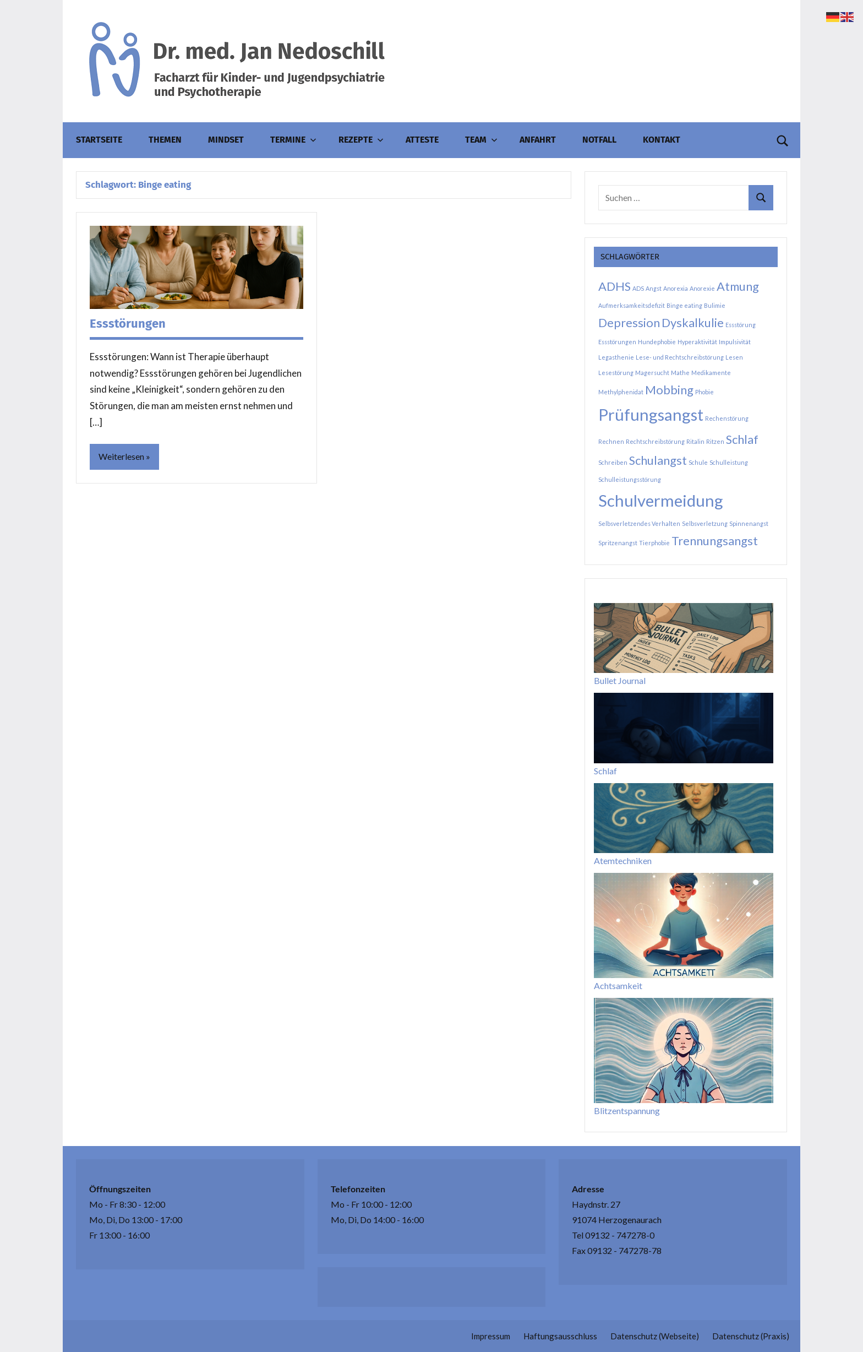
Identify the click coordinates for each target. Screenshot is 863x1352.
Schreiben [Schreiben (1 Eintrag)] (612, 462)
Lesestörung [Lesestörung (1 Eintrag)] (615, 372)
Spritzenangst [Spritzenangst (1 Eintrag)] (617, 542)
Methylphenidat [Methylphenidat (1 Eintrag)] (620, 391)
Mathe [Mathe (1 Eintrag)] (680, 372)
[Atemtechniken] (683, 818)
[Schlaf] (683, 728)
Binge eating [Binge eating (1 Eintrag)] (684, 305)
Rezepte (361, 139)
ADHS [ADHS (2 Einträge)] (614, 286)
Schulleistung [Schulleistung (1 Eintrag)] (728, 462)
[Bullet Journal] (683, 638)
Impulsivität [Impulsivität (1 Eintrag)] (735, 341)
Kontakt (661, 139)
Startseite (99, 139)
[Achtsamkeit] (683, 925)
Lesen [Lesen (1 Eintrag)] (734, 357)
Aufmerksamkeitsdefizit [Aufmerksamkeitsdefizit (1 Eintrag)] (631, 305)
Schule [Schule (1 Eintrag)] (698, 462)
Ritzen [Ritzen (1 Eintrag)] (715, 441)
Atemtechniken (623, 860)
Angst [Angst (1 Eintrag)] (654, 288)
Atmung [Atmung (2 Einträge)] (738, 286)
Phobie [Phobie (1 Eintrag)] (704, 391)
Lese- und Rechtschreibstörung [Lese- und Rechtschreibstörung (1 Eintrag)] (680, 357)
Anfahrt (538, 139)
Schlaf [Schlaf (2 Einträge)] (742, 439)
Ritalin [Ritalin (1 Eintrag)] (695, 441)
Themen (165, 139)
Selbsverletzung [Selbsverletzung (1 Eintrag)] (705, 523)
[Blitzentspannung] (683, 1050)
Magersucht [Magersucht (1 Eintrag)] (652, 372)
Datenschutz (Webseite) (654, 1336)
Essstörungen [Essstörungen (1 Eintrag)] (617, 341)
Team (481, 139)
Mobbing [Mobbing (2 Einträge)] (669, 389)
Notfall (599, 139)
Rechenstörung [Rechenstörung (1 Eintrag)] (727, 418)
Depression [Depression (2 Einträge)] (629, 322)
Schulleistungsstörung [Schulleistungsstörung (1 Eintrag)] (629, 479)
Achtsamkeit (618, 985)
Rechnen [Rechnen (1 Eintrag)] (611, 441)
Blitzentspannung (627, 1110)
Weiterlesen (121, 456)
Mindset (226, 139)
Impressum (490, 1336)
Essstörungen (128, 323)
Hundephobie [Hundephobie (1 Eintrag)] (657, 341)
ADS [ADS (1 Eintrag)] (638, 288)
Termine (293, 139)
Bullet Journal (620, 680)
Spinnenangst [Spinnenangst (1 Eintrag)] (748, 523)
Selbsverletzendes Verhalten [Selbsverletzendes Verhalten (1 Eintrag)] (639, 523)
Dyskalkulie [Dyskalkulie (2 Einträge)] (693, 322)
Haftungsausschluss (560, 1336)
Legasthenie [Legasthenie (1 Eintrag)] (616, 357)
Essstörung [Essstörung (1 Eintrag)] (740, 324)
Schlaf (605, 770)
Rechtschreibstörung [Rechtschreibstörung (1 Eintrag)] (655, 441)
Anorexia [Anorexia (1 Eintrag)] (675, 288)
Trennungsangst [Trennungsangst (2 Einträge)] (714, 540)
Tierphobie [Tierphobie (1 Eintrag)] (654, 542)
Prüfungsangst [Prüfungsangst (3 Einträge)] (650, 414)
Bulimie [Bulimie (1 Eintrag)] (714, 305)
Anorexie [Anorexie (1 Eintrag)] (702, 288)
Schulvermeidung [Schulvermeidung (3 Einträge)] (660, 500)
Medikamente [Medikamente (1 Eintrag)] (711, 372)
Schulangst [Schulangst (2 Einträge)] (658, 460)
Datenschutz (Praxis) (750, 1336)
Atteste (422, 139)
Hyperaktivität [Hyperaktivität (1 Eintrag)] (697, 341)
